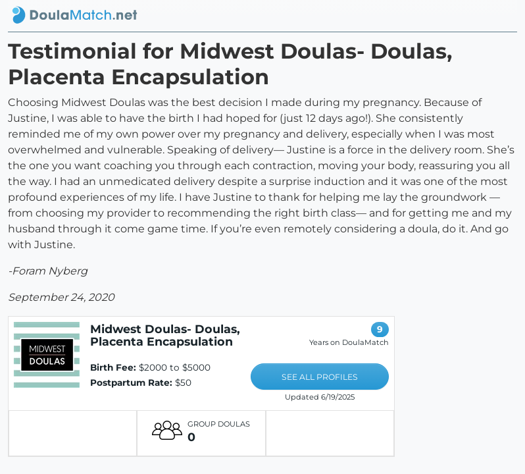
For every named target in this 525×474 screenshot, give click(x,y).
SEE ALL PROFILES (320, 377)
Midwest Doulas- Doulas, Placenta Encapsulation (165, 335)
